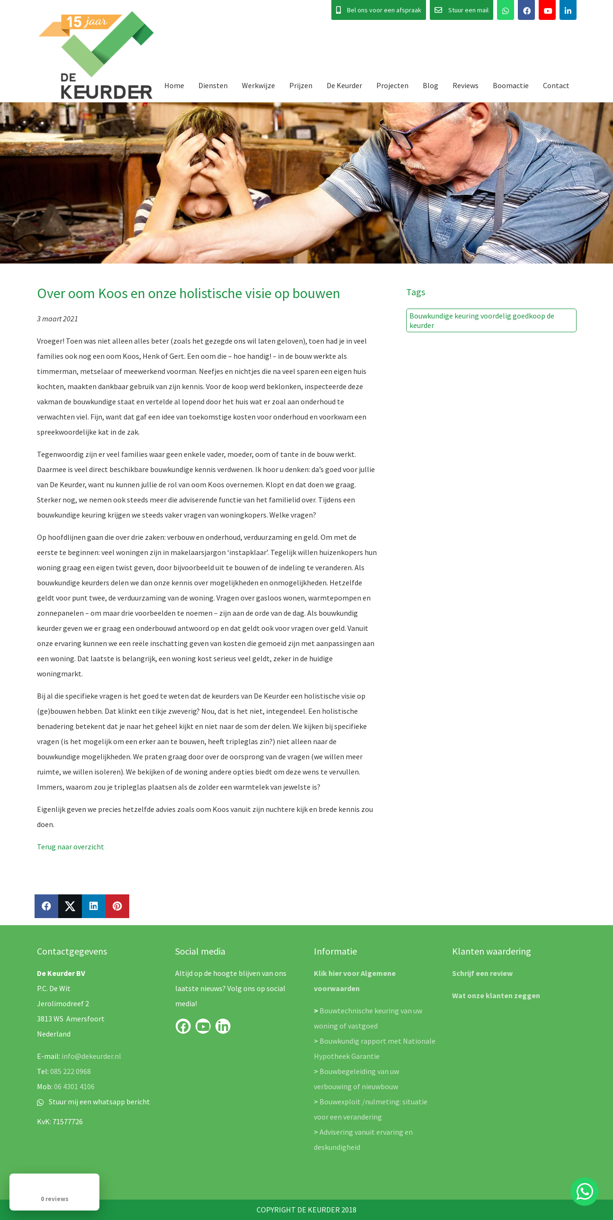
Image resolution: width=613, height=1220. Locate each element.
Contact (556, 85)
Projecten (392, 85)
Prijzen (300, 85)
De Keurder (344, 85)
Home (174, 85)
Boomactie (511, 85)
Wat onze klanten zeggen (496, 995)
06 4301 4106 (74, 1086)
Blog (430, 85)
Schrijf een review (482, 973)
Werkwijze (258, 85)
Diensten (213, 85)
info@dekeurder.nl (91, 1056)
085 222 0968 (70, 1071)
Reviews (466, 85)
